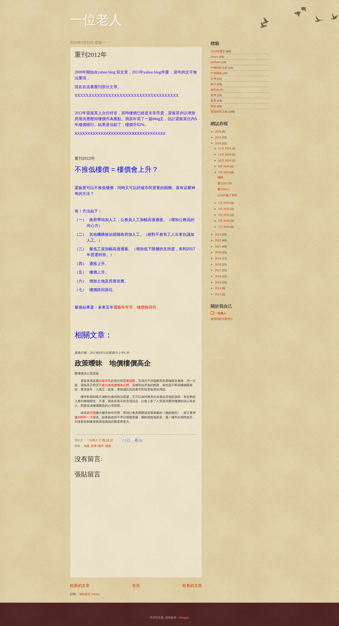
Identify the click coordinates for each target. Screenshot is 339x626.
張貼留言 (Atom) (89, 594)
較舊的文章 (192, 585)
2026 (218, 131)
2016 (218, 276)
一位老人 (96, 20)
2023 (218, 234)
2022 (218, 240)
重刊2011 (223, 189)
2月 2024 (224, 220)
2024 (218, 143)
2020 (218, 252)
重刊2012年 (224, 183)
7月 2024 (224, 172)
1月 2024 (224, 226)
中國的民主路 (219, 67)
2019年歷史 (218, 51)
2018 (218, 264)
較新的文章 (80, 585)
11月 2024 (225, 154)
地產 (87, 446)
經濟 (94, 446)
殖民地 (215, 89)
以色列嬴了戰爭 (227, 195)
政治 (213, 84)
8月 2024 (224, 166)
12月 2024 (225, 148)
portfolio (216, 62)
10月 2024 (225, 160)
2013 (218, 294)
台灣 (213, 78)
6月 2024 (224, 202)
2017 (218, 270)
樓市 (101, 446)
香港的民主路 (219, 111)
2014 (218, 288)
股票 (213, 100)
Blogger (184, 617)
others (214, 56)
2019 (218, 258)
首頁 (136, 585)
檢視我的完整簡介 (222, 318)
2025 (218, 137)
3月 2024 (224, 215)
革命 (213, 106)
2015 (218, 282)
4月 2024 (224, 208)
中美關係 (216, 73)
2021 (218, 246)
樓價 (108, 446)
